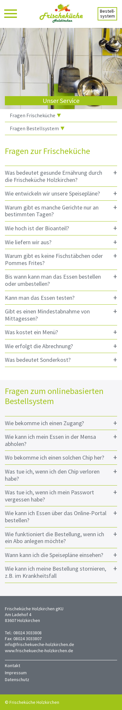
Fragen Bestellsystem (37, 128)
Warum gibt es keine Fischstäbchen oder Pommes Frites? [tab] (61, 259)
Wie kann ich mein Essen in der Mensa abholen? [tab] (61, 440)
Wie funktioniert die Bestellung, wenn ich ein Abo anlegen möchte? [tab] (61, 537)
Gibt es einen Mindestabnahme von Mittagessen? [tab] (61, 314)
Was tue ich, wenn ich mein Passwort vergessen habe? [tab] (61, 495)
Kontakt (12, 665)
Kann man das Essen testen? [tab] (61, 298)
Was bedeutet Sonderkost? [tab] (61, 360)
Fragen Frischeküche (35, 115)
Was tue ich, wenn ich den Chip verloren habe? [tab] (61, 474)
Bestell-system (107, 13)
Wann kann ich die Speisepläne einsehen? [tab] (61, 555)
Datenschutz (17, 679)
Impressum (16, 673)
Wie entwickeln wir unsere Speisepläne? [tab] (61, 193)
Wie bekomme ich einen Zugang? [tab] (61, 423)
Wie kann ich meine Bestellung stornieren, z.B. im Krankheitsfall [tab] (61, 571)
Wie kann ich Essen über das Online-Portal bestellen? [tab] (61, 516)
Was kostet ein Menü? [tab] (61, 332)
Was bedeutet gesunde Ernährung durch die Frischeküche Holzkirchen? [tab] (61, 176)
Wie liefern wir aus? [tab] (61, 242)
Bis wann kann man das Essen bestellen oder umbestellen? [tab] (61, 279)
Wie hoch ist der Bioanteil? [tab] (61, 228)
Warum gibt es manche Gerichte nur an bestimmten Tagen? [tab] (61, 210)
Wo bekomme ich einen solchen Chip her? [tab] (61, 457)
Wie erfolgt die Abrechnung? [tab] (61, 346)
